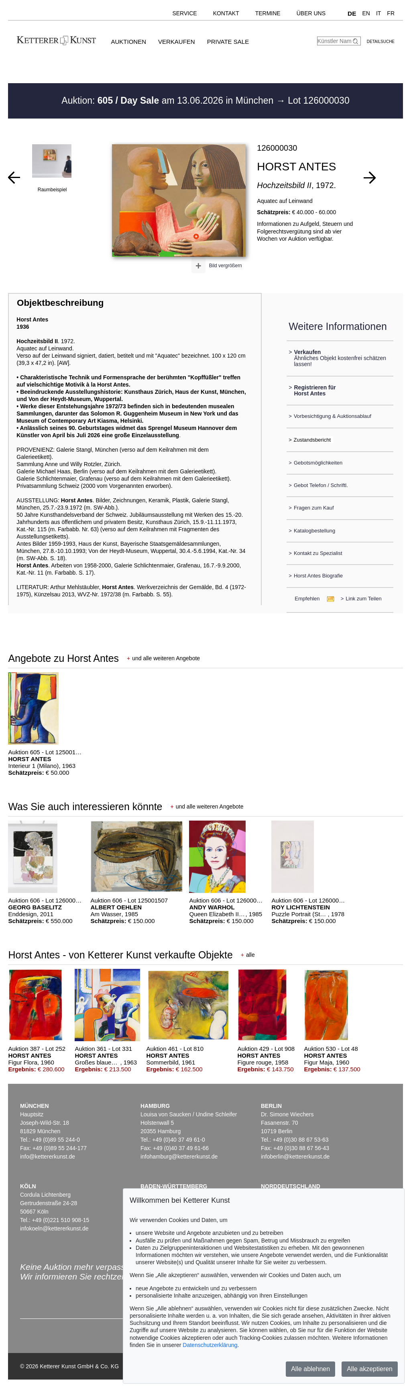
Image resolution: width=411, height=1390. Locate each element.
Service (184, 13)
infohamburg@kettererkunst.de (179, 1156)
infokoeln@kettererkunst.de (54, 1228)
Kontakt (226, 13)
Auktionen (128, 41)
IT (378, 13)
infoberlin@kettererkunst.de (295, 1156)
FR (391, 13)
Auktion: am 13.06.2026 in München (168, 100)
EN (366, 13)
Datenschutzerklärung (210, 1345)
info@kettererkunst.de (47, 1156)
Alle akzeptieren (370, 1368)
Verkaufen (176, 41)
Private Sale (228, 41)
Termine (268, 13)
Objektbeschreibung (60, 303)
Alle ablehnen (310, 1368)
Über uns (311, 13)
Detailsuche (381, 41)
